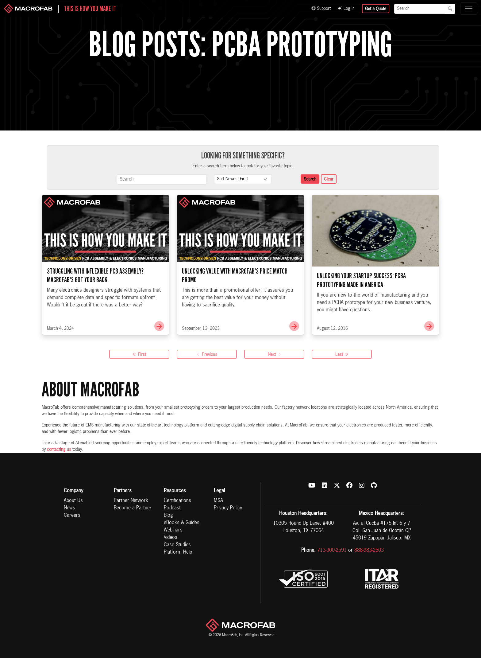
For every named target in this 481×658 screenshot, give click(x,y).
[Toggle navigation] (468, 8)
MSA (218, 500)
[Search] (419, 9)
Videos (170, 537)
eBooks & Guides (181, 522)
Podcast (172, 508)
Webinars (173, 530)
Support (321, 8)
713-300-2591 (332, 550)
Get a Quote (375, 9)
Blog (168, 515)
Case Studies (177, 545)
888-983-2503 (369, 550)
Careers (72, 515)
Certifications (177, 500)
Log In (346, 8)
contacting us (59, 449)
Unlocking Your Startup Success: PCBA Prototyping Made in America (361, 281)
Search (310, 179)
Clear (328, 179)
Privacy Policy (228, 508)
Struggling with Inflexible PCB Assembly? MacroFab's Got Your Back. (95, 276)
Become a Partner (133, 508)
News (69, 508)
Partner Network (131, 500)
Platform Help (178, 552)
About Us (73, 500)
